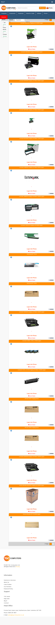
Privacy (18, 566)
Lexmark (5, 34)
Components (12, 13)
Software (39, 13)
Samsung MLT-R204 (32, 283)
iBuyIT (3, 2)
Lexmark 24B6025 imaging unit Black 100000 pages (31, 196)
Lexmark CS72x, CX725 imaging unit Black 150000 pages (32, 370)
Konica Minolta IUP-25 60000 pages (31, 514)
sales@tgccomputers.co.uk (16, 615)
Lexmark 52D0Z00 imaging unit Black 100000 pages (31, 312)
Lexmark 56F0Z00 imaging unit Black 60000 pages (31, 80)
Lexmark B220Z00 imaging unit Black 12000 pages (31, 138)
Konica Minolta (4, 28)
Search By (11, 20)
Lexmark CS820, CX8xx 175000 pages (31, 340)
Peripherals (21, 13)
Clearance (3, 17)
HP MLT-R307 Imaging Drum (32, 398)
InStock (28, 20)
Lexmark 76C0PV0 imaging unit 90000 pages (32, 225)
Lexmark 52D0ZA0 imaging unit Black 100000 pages (31, 456)
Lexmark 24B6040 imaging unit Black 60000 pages (31, 167)
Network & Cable (30, 13)
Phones (45, 13)
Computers (4, 13)
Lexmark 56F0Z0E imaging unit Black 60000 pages (31, 109)
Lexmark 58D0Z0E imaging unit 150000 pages (32, 23)
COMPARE (51, 49)
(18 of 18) (5, 36)
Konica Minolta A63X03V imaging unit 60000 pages (31, 485)
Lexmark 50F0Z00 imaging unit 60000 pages (31, 52)
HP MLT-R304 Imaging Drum (32, 427)
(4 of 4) (4, 24)
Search (42, 8)
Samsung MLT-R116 (32, 254)
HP (4, 22)
